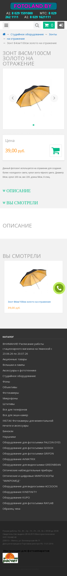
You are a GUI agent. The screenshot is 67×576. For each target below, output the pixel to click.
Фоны (6, 381)
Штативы (9, 404)
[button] (13, 98)
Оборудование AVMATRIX (19, 459)
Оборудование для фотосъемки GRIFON (28, 453)
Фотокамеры (11, 392)
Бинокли (8, 431)
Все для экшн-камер (15, 415)
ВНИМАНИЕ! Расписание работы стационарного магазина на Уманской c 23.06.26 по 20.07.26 (27, 348)
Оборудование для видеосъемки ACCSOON (30, 486)
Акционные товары (15, 359)
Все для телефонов (15, 409)
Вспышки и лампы (14, 364)
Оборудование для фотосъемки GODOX (28, 448)
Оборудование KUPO (16, 497)
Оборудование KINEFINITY (20, 492)
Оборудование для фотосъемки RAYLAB (28, 503)
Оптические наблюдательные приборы (27, 470)
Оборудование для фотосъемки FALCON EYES (32, 442)
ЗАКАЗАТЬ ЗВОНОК (60, 288)
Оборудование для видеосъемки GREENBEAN (32, 464)
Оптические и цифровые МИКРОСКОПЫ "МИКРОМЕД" (28, 478)
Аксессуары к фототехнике (19, 370)
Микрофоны (10, 398)
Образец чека (11, 508)
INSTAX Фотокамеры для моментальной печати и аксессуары (28, 423)
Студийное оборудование (19, 376)
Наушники (9, 436)
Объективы (10, 387)
